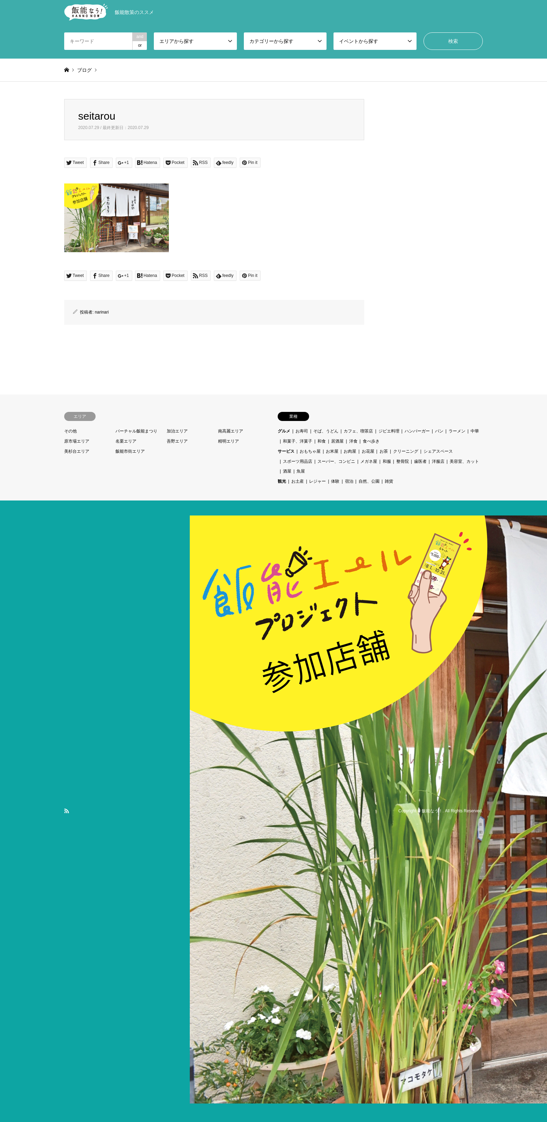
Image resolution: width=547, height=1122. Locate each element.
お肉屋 (350, 451)
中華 (475, 431)
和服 (387, 461)
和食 (321, 441)
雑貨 (389, 481)
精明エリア (228, 441)
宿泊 (349, 481)
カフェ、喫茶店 (358, 431)
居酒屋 (337, 441)
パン (439, 431)
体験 (335, 481)
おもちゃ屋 (310, 451)
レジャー (317, 481)
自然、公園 (369, 481)
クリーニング (405, 451)
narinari (102, 312)
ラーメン (457, 431)
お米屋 (332, 451)
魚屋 (301, 471)
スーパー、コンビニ (336, 461)
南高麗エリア (230, 431)
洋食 (353, 441)
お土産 (297, 481)
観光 (282, 481)
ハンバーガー (417, 431)
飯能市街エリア (130, 451)
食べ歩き (371, 441)
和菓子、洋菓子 (297, 441)
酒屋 (287, 471)
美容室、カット (464, 461)
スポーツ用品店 (297, 461)
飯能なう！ (432, 810)
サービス (286, 451)
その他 (70, 431)
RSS (66, 810)
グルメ (284, 431)
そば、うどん (325, 431)
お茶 (384, 451)
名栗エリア (125, 441)
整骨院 (402, 461)
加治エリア (177, 431)
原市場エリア (76, 441)
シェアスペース (438, 451)
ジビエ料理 (389, 431)
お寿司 (301, 431)
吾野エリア (177, 441)
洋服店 (438, 461)
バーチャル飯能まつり (136, 431)
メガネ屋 (368, 461)
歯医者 (420, 461)
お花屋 (368, 451)
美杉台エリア (76, 451)
